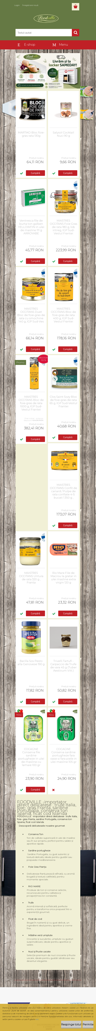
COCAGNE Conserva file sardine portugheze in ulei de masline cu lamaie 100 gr (31, 757)
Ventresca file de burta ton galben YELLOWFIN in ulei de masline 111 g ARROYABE (31, 227)
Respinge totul (71, 1024)
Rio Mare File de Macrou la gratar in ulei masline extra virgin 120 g (63, 577)
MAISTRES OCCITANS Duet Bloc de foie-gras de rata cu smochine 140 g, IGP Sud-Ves (31, 315)
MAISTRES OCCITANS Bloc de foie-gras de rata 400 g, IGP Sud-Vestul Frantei (63, 315)
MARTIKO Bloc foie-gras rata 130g (31, 134)
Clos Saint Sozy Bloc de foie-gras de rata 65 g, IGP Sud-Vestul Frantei (63, 401)
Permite (88, 1024)
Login (17, 5)
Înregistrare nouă (30, 5)
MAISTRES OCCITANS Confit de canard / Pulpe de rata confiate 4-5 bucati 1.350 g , (63, 491)
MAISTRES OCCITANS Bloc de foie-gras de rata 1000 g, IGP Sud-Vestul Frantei (31, 403)
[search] (75, 32)
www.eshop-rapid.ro (44, 982)
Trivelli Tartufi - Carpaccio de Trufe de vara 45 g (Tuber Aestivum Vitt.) (63, 665)
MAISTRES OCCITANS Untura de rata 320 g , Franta (31, 577)
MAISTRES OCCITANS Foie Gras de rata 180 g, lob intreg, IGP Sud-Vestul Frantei (63, 227)
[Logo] (46, 19)
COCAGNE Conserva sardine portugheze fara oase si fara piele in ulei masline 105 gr (63, 755)
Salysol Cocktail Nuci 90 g (63, 134)
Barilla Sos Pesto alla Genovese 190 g (31, 662)
